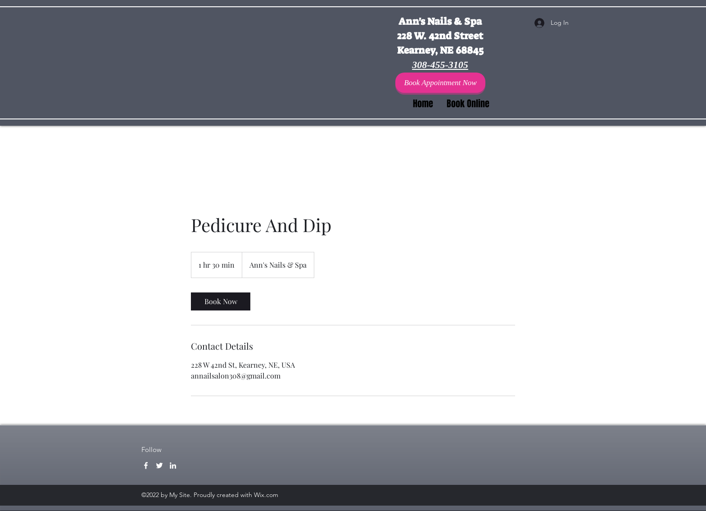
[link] (220, 301)
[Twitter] (159, 465)
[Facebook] (145, 465)
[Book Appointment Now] (440, 83)
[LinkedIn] (172, 465)
